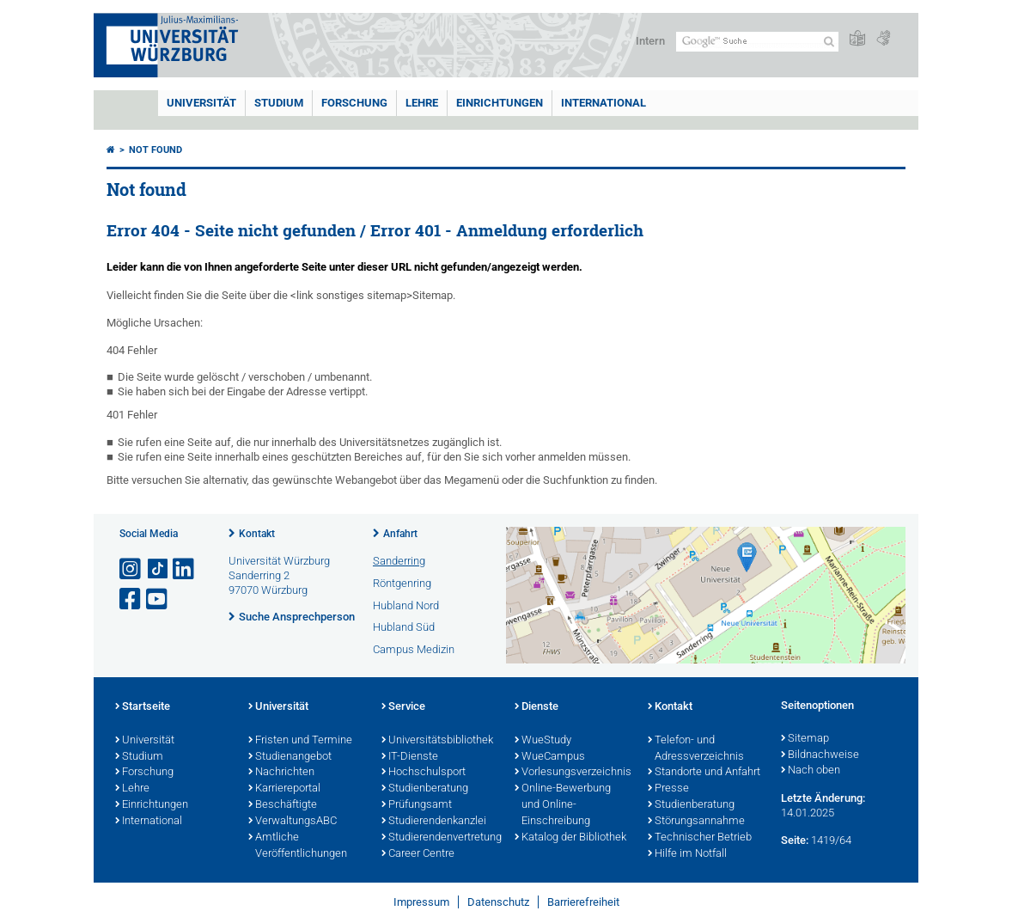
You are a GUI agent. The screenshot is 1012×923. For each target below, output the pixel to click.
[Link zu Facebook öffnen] (131, 599)
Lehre (421, 102)
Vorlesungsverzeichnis (573, 772)
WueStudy (543, 741)
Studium (278, 102)
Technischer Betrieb (700, 838)
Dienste (536, 707)
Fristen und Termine (300, 741)
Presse (668, 789)
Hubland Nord (406, 605)
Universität (201, 102)
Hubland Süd (404, 626)
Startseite (142, 707)
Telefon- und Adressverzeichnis (696, 749)
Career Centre (417, 854)
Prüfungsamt (416, 805)
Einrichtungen (499, 102)
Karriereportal (284, 789)
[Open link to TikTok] (158, 569)
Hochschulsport (423, 772)
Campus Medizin (413, 649)
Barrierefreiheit (583, 901)
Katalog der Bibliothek (570, 838)
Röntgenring (402, 583)
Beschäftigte (282, 805)
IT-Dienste (409, 757)
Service (403, 707)
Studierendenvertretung (439, 838)
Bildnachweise (820, 755)
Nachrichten (281, 772)
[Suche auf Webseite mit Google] (757, 42)
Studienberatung (424, 789)
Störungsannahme (696, 821)
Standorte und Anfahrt (704, 772)
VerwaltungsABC (292, 821)
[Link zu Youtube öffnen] (158, 599)
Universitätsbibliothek (437, 741)
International (603, 102)
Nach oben (810, 771)
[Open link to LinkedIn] (185, 569)
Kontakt (257, 534)
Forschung (354, 102)
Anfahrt (400, 534)
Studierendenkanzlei (433, 821)
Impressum (421, 901)
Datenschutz (498, 901)
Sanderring (399, 560)
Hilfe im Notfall (687, 854)
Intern (650, 40)
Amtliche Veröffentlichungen (297, 846)
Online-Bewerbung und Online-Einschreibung (563, 805)
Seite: (794, 840)
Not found (155, 150)
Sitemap (805, 739)
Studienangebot (290, 757)
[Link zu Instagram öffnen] (131, 569)
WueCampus (550, 757)
